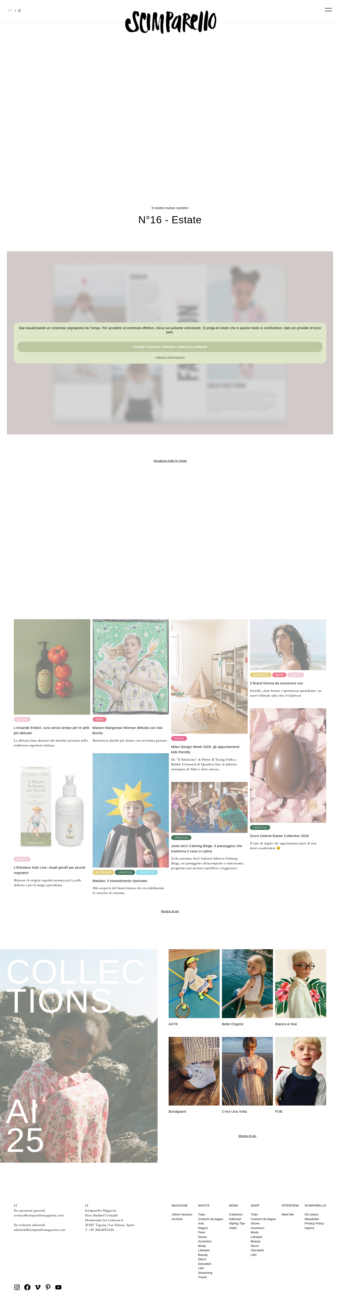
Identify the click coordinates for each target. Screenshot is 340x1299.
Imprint (309, 1228)
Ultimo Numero (182, 1214)
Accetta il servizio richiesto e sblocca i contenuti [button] (170, 347)
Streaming (205, 1272)
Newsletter (312, 1219)
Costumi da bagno (210, 1219)
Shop (255, 1205)
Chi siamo (311, 1214)
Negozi (203, 1228)
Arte (201, 1223)
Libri (201, 1268)
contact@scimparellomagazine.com (39, 1215)
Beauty (203, 1255)
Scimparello (315, 1205)
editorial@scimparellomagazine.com (39, 1230)
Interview (290, 1205)
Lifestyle (204, 1250)
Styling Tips (237, 1223)
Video (233, 1228)
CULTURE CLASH (170, 159)
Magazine (180, 1205)
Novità (204, 1205)
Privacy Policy (314, 1223)
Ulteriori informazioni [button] (170, 358)
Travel (202, 1277)
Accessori (205, 1241)
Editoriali (235, 1219)
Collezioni (236, 1214)
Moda (202, 1246)
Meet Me (288, 1214)
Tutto (201, 1214)
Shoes (202, 1237)
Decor (202, 1259)
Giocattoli (204, 1263)
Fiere (201, 1232)
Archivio (177, 1219)
